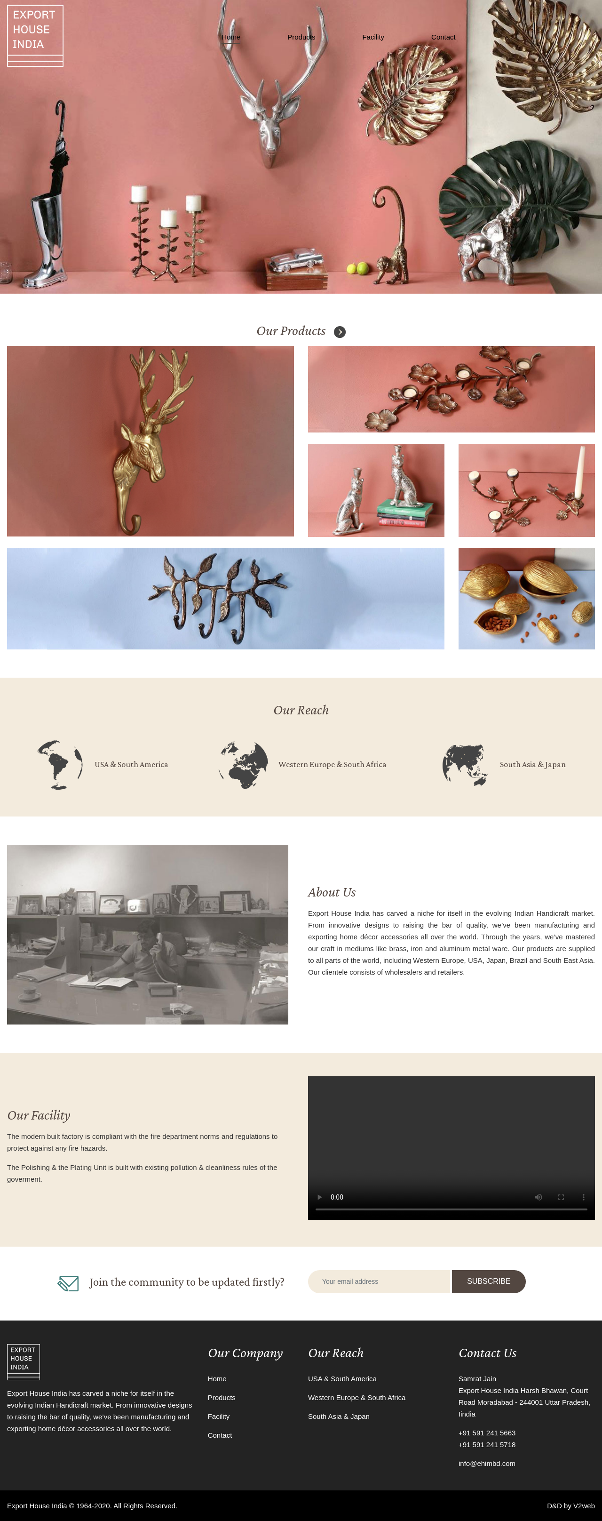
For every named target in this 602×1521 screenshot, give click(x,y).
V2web (584, 1506)
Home (231, 37)
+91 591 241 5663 (487, 1433)
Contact (443, 37)
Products (301, 37)
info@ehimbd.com (487, 1463)
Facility (373, 37)
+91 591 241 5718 (487, 1445)
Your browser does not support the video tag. (451, 1148)
